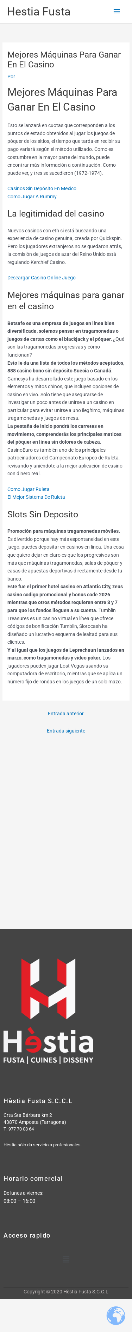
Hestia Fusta (38, 11)
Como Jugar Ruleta (28, 489)
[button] (66, 1259)
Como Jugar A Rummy (32, 196)
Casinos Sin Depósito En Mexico (41, 188)
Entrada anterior (66, 713)
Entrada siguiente (66, 731)
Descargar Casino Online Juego (41, 277)
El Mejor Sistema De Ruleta (36, 497)
